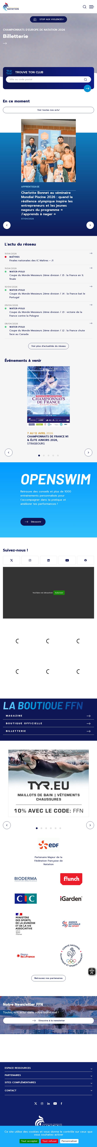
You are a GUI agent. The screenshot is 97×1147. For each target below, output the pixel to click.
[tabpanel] (48, 405)
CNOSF (71, 956)
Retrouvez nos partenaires (48, 978)
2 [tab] (44, 455)
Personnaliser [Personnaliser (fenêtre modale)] (69, 1141)
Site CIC (26, 899)
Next (90, 225)
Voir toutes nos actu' (48, 110)
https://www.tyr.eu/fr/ (48, 784)
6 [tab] (60, 828)
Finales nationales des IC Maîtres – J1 (31, 260)
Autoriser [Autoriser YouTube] (59, 592)
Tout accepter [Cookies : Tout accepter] (29, 1141)
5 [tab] (58, 455)
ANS (71, 924)
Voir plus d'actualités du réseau (48, 346)
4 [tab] (53, 455)
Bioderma (26, 879)
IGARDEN (71, 898)
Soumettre (87, 88)
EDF (48, 845)
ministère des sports (26, 924)
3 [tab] (48, 455)
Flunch (71, 879)
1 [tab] (39, 455)
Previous (7, 225)
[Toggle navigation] (91, 7)
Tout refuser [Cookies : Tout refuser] (49, 1141)
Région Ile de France (26, 956)
